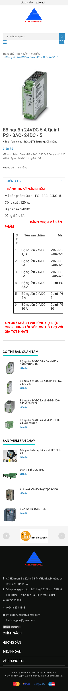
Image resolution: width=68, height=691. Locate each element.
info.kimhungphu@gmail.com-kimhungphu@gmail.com (23, 617)
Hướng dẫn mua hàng (15, 167)
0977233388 (13, 600)
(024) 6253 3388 (15, 607)
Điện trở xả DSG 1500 (32, 469)
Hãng (6, 141)
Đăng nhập (27, 2)
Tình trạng (38, 141)
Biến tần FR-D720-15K (33, 508)
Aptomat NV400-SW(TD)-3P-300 (39, 489)
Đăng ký (40, 2)
